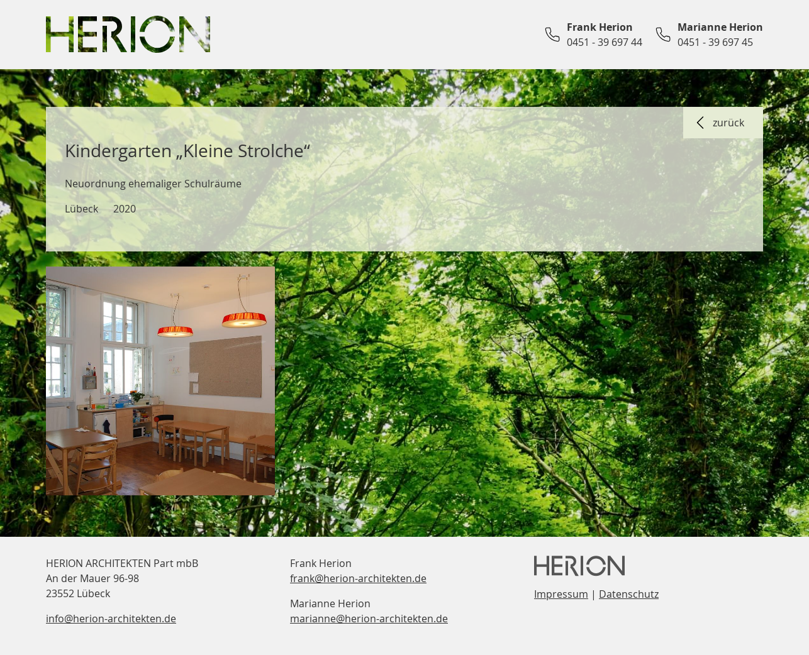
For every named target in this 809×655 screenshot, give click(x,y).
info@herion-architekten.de (111, 618)
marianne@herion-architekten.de (369, 618)
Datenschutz (629, 594)
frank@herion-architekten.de (358, 578)
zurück (718, 122)
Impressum (561, 594)
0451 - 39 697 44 (604, 42)
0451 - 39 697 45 (715, 42)
